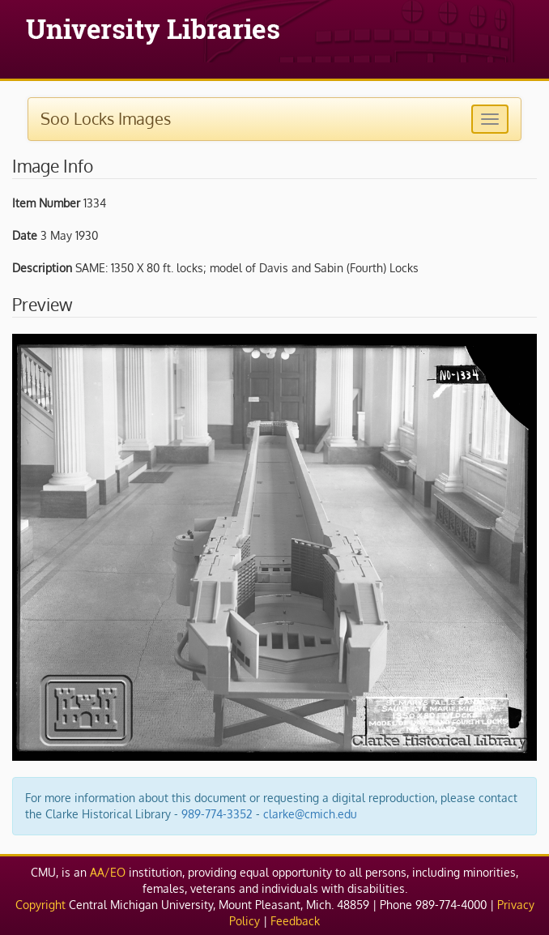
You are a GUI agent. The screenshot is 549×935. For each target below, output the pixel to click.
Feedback (295, 921)
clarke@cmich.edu (310, 814)
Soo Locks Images (105, 118)
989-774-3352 (217, 814)
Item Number (46, 203)
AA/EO (108, 872)
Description (42, 268)
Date (24, 235)
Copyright (40, 905)
